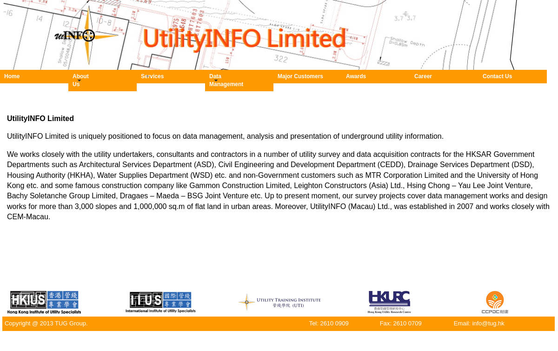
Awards (356, 76)
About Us (77, 80)
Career (423, 76)
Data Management (213, 80)
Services (145, 76)
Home (12, 76)
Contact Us (497, 76)
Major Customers (300, 76)
